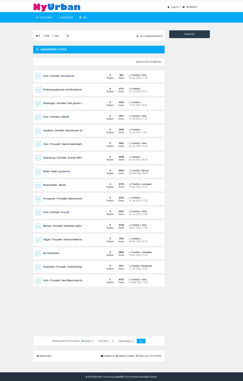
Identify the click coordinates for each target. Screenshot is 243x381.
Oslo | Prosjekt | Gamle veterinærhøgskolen (67, 144)
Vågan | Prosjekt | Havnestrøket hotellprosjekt (69, 239)
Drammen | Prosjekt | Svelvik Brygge (63, 266)
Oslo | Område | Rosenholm (58, 75)
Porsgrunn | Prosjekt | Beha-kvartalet (64, 198)
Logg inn (173, 7)
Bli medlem (190, 7)
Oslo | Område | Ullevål (56, 116)
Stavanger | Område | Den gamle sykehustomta (70, 103)
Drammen (147, 266)
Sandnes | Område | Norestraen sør (63, 130)
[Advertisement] (99, 310)
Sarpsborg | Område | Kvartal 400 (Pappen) (67, 157)
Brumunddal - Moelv (54, 185)
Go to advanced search (149, 36)
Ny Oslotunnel (51, 253)
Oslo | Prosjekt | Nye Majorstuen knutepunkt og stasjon (74, 280)
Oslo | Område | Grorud (56, 212)
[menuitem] (89, 36)
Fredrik (135, 75)
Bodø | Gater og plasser (56, 171)
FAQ (83, 17)
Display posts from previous (73, 341)
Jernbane (147, 184)
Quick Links (44, 17)
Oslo (144, 75)
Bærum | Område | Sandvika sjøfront (63, 225)
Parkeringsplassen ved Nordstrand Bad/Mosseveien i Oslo (76, 89)
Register (189, 34)
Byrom (145, 170)
